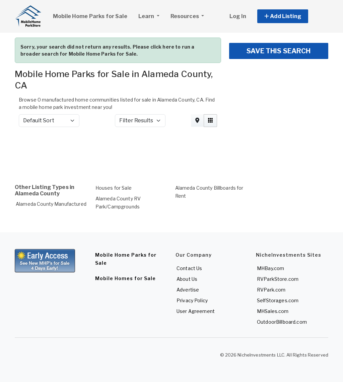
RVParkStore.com (277, 279)
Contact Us (189, 268)
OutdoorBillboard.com (282, 322)
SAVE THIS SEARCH (279, 51)
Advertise (188, 290)
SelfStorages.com (277, 300)
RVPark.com (271, 290)
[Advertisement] (171, 150)
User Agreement (196, 311)
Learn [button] (151, 15)
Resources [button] (185, 16)
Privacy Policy (192, 300)
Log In (237, 16)
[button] (290, 16)
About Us (187, 279)
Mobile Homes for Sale (125, 278)
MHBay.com (270, 268)
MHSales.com (273, 311)
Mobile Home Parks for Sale (90, 16)
